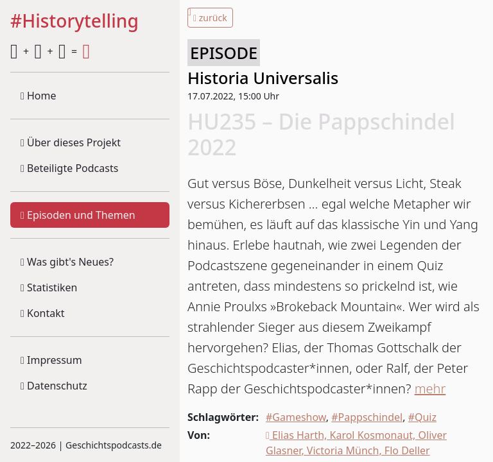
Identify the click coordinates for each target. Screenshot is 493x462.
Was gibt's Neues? (67, 262)
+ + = (50, 51)
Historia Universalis (262, 78)
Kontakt (43, 313)
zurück (210, 18)
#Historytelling (74, 21)
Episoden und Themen (78, 215)
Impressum (51, 360)
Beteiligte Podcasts (69, 168)
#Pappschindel (366, 417)
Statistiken (49, 287)
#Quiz (422, 417)
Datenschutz (54, 386)
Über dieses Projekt (71, 142)
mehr (430, 388)
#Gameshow (296, 417)
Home (38, 96)
